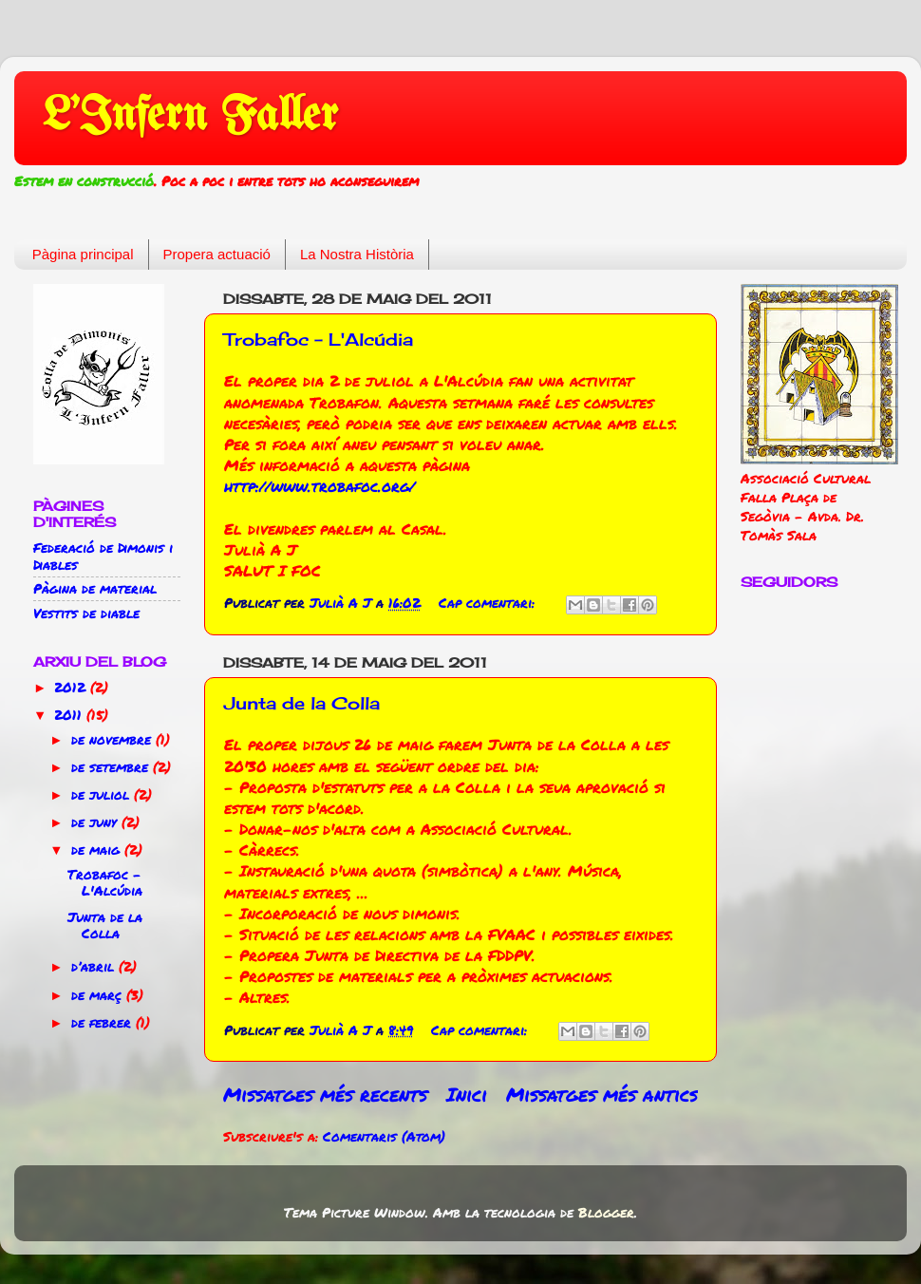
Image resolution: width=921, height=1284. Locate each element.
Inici (466, 1094)
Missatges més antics (602, 1094)
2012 (72, 687)
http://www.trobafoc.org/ (319, 486)
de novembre (113, 739)
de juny (96, 822)
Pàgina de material (95, 588)
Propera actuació (217, 254)
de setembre (112, 767)
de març (98, 995)
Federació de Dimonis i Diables (103, 556)
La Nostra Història (357, 254)
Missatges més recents (325, 1094)
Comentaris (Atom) (384, 1136)
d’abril (95, 966)
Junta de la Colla (302, 702)
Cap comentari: (489, 603)
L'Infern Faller (190, 117)
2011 (70, 715)
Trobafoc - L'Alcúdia (318, 339)
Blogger (606, 1212)
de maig (97, 849)
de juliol (102, 794)
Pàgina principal (83, 254)
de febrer (103, 1022)
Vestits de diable (86, 613)
